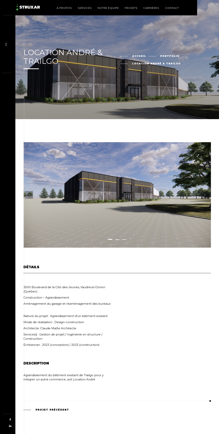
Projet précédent (52, 410)
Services (85, 7)
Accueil (139, 56)
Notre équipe (108, 7)
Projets (131, 7)
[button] (110, 239)
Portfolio (169, 56)
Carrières (151, 7)
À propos (64, 7)
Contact (172, 7)
